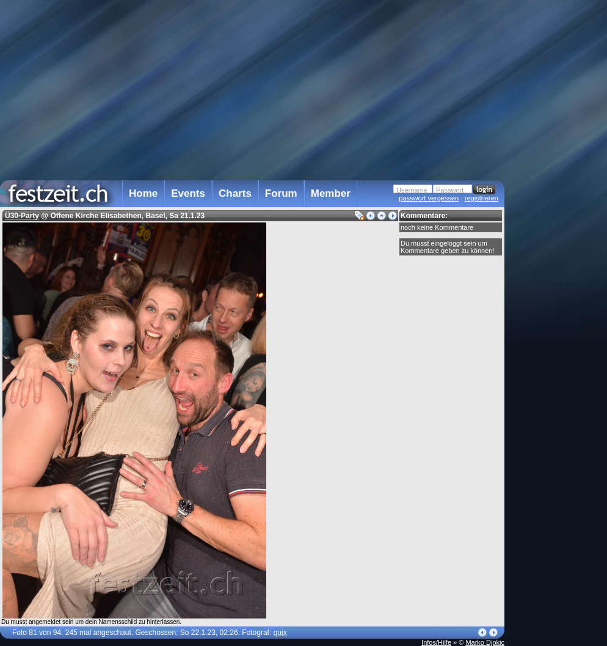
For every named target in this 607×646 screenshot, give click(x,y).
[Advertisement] (558, 246)
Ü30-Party (22, 215)
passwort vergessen (429, 198)
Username (411, 190)
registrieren (481, 198)
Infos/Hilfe (436, 642)
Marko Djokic (484, 642)
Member (331, 193)
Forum (281, 193)
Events (188, 193)
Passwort (449, 190)
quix (280, 632)
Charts (235, 193)
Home (143, 193)
